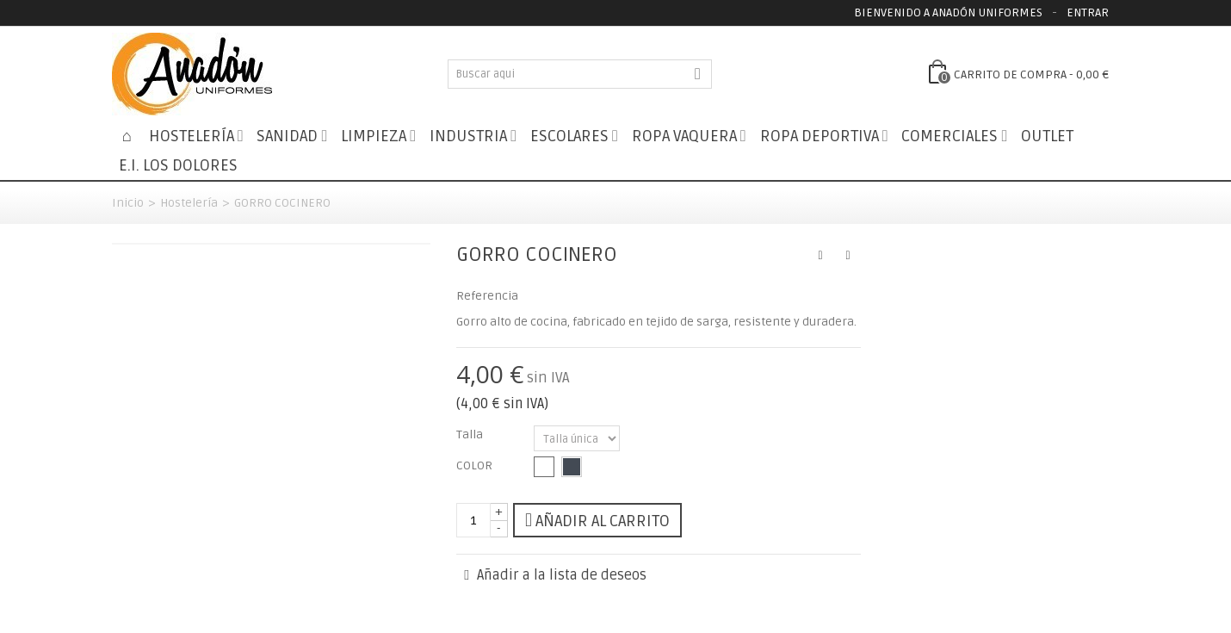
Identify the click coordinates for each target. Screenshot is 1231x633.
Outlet (1047, 136)
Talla (471, 434)
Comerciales (949, 136)
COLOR (475, 465)
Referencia (487, 296)
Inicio (128, 202)
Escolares (569, 136)
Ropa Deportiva (819, 136)
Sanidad (287, 136)
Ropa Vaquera (684, 136)
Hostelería (191, 136)
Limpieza (373, 136)
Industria (468, 136)
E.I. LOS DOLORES (178, 166)
